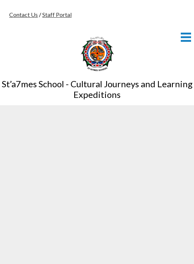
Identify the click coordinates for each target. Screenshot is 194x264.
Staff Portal (57, 14)
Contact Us (23, 14)
